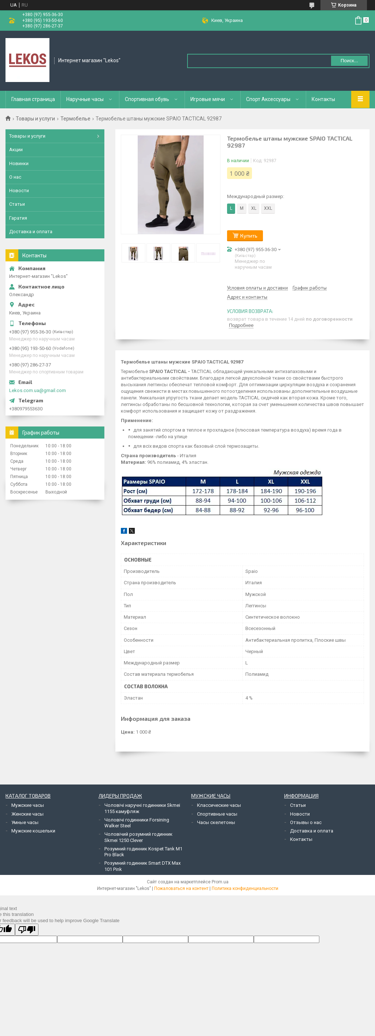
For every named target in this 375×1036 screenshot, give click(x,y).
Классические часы (219, 805)
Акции (16, 149)
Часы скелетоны (216, 822)
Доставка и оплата (30, 231)
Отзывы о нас (306, 822)
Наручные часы (85, 99)
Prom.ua (220, 881)
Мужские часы (27, 805)
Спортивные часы (217, 814)
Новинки (19, 163)
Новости (19, 190)
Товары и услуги (35, 119)
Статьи (17, 204)
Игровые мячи (207, 99)
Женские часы (27, 814)
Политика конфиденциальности (245, 888)
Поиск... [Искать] (349, 60)
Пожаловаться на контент (181, 888)
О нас (15, 177)
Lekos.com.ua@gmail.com (37, 390)
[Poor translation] (26, 930)
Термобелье (75, 119)
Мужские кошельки (33, 831)
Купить (248, 235)
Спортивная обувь (147, 99)
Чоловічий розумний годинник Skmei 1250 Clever (138, 837)
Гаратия (18, 218)
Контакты (323, 99)
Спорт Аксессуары (268, 99)
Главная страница (33, 99)
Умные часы (24, 822)
